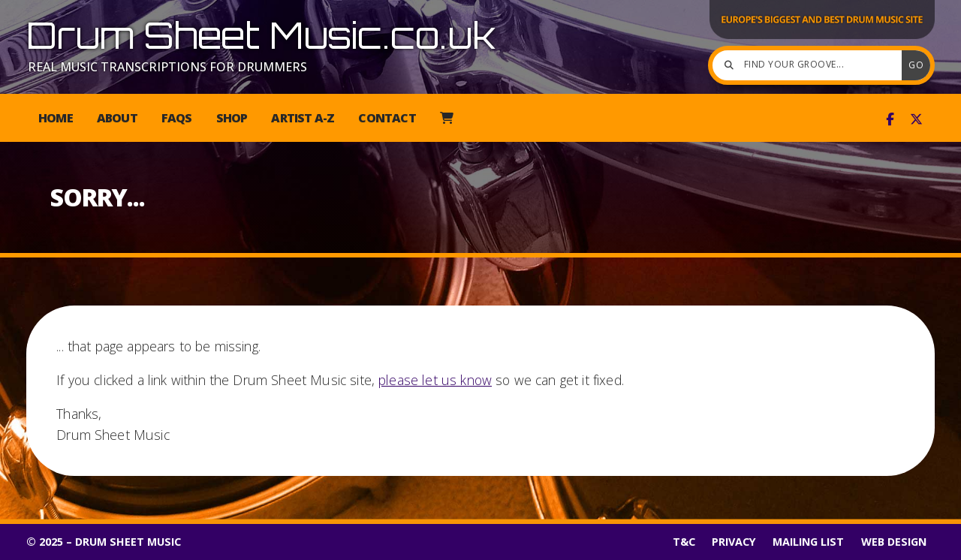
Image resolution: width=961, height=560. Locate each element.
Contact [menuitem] (386, 118)
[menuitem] (446, 118)
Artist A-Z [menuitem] (302, 118)
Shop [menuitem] (232, 118)
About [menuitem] (117, 118)
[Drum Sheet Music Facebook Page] (890, 119)
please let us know (435, 380)
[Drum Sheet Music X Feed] (916, 119)
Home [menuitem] (55, 118)
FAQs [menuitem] (176, 118)
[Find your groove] (811, 65)
